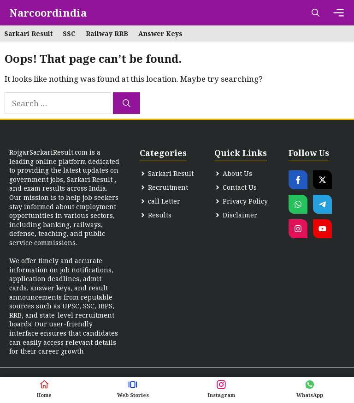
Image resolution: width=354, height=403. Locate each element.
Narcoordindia (48, 12)
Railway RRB (107, 33)
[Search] (126, 103)
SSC (69, 33)
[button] (315, 12)
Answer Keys (160, 33)
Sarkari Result (28, 33)
